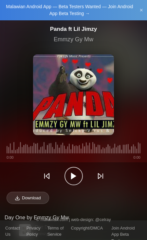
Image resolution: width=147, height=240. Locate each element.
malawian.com (53, 219)
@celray (103, 219)
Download (28, 198)
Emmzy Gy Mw (73, 39)
